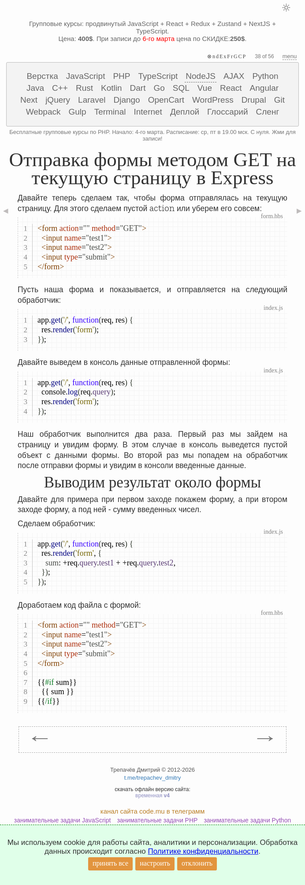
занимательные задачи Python (247, 820)
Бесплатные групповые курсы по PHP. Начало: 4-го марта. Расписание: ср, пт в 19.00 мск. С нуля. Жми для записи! (152, 135)
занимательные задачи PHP (157, 820)
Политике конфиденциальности (203, 851)
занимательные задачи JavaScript (62, 820)
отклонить (197, 863)
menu (290, 56)
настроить (155, 863)
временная (152, 795)
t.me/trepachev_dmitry (152, 777)
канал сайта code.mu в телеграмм (152, 811)
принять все (110, 863)
